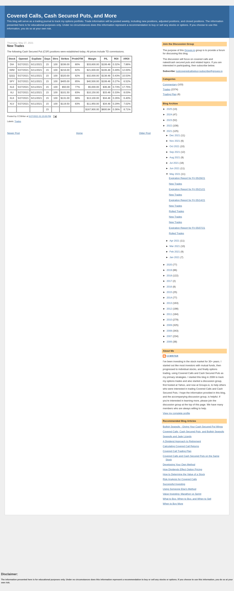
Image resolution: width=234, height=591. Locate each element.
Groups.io (189, 50)
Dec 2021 (175, 135)
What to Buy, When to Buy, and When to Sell (187, 498)
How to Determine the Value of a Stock (184, 474)
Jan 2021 (175, 257)
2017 (170, 281)
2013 (170, 303)
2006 (170, 341)
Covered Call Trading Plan (177, 451)
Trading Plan (170, 94)
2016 (170, 286)
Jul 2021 (175, 162)
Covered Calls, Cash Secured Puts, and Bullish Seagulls (193, 431)
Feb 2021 (175, 251)
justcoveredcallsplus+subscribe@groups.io (199, 71)
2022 (170, 125)
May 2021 (175, 174)
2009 (170, 325)
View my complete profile (176, 413)
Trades (18, 121)
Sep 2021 (175, 152)
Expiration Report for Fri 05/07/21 (187, 227)
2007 (170, 336)
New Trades (15, 45)
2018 (170, 275)
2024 (170, 114)
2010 (170, 319)
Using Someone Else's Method (179, 489)
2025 (170, 109)
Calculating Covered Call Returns (181, 446)
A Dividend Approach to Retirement (182, 441)
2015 (170, 292)
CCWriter (172, 356)
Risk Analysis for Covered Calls (180, 479)
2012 (170, 308)
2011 (170, 314)
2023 (170, 120)
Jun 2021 (175, 168)
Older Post (145, 133)
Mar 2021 (175, 246)
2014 (170, 297)
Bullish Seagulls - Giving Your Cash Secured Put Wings (193, 426)
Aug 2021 (175, 157)
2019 (170, 270)
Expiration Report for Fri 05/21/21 (187, 189)
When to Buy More (173, 503)
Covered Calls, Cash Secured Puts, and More (62, 16)
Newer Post (13, 133)
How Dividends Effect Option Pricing (182, 469)
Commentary (170, 84)
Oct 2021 (175, 146)
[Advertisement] (29, 543)
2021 (170, 131)
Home (79, 133)
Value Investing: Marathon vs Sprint (182, 493)
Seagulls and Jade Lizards (177, 436)
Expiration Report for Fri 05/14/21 (187, 200)
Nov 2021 (175, 140)
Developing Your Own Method (179, 464)
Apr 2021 (175, 240)
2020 (170, 264)
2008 (170, 330)
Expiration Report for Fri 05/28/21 (187, 178)
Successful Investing (174, 484)
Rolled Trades (176, 211)
